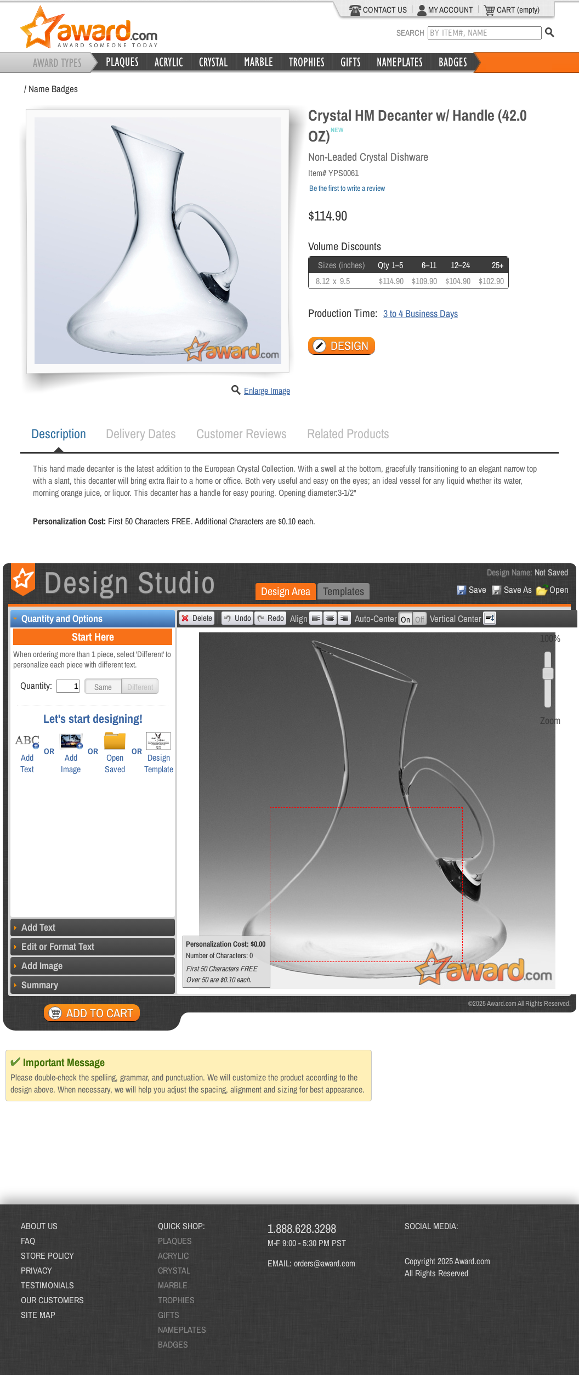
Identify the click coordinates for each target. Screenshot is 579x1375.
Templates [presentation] (343, 591)
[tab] (58, 433)
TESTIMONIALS (47, 1285)
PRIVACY (36, 1270)
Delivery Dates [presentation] (141, 433)
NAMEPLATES (182, 1329)
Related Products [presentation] (348, 433)
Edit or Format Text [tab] (52, 946)
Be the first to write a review (347, 188)
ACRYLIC (173, 1255)
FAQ (28, 1241)
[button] (103, 686)
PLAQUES (175, 1241)
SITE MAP (38, 1315)
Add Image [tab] (36, 965)
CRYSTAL (174, 1270)
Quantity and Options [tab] (56, 618)
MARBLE (173, 1285)
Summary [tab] (34, 985)
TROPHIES (176, 1300)
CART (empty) (512, 10)
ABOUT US (39, 1226)
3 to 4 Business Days (420, 313)
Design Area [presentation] (285, 591)
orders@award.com (324, 1263)
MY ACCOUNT (445, 10)
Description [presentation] (58, 433)
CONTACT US (378, 10)
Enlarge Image (267, 390)
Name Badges (53, 88)
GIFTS (168, 1315)
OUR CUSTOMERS (52, 1300)
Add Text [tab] (32, 927)
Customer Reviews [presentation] (241, 433)
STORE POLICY (47, 1255)
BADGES (173, 1344)
